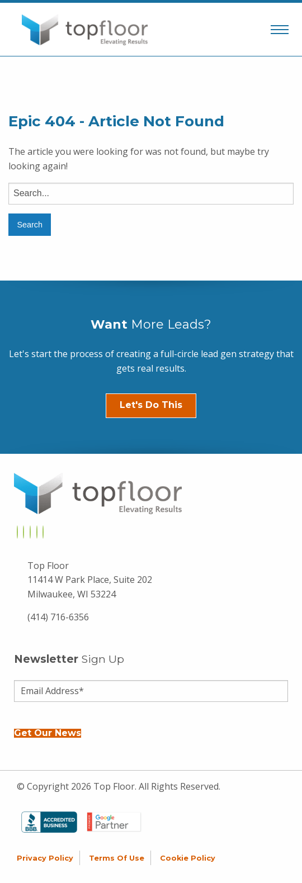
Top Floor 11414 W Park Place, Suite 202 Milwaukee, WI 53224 (89, 579)
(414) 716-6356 (58, 617)
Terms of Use (116, 858)
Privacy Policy (45, 858)
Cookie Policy (187, 858)
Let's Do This (151, 405)
